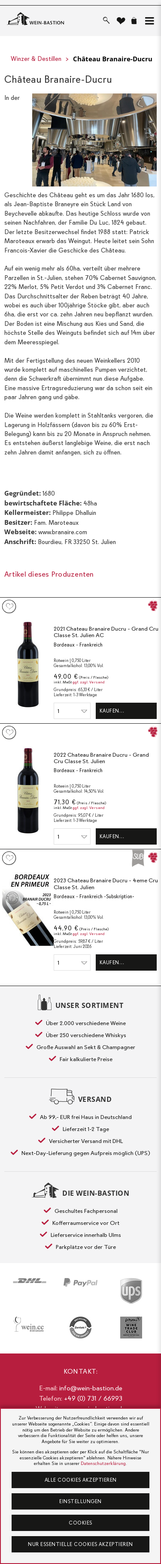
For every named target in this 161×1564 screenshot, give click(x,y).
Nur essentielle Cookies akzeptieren (80, 1544)
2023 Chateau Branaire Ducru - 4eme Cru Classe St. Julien (106, 883)
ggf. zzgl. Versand (89, 682)
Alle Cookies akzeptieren (81, 1480)
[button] (148, 21)
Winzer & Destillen (36, 59)
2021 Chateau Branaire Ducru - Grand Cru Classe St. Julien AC (106, 632)
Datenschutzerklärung (103, 1463)
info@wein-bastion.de (90, 1388)
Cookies (80, 1523)
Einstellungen (80, 1501)
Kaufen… (112, 711)
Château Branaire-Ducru (112, 58)
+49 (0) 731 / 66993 (93, 1398)
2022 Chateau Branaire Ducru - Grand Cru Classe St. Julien (101, 758)
